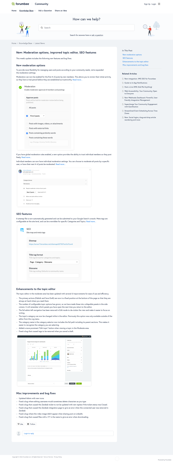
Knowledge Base (26, 10)
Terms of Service (48, 457)
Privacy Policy (58, 457)
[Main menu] (159, 4)
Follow (32, 424)
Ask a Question (45, 10)
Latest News (40, 43)
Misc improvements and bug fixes (36, 393)
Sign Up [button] (147, 4)
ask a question (97, 35)
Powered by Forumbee (164, 460)
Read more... (77, 79)
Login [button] (154, 4)
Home (14, 10)
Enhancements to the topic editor (36, 289)
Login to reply (29, 433)
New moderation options (30, 65)
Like (21, 424)
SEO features (24, 214)
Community (41, 3)
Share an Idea (61, 10)
